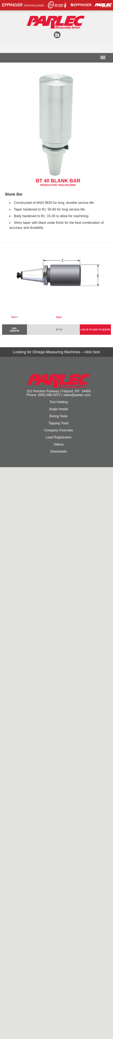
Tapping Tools (59, 423)
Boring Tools (59, 416)
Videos (58, 444)
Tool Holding (58, 402)
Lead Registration (59, 437)
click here (92, 352)
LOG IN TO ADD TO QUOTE (95, 329)
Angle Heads (58, 409)
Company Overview (58, 430)
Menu (102, 59)
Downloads (58, 451)
